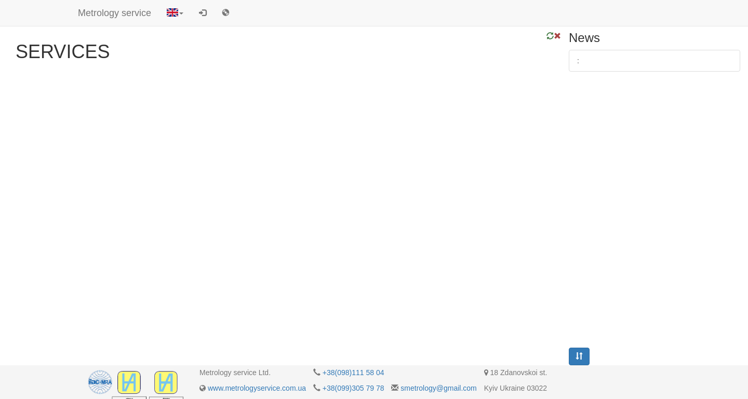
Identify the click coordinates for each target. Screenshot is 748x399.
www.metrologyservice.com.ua (257, 388)
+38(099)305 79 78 (353, 388)
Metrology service (114, 13)
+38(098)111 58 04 (353, 372)
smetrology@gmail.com (438, 388)
